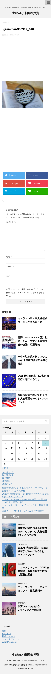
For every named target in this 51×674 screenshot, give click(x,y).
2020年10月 (8, 475)
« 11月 (5, 468)
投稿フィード (8, 636)
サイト (9, 276)
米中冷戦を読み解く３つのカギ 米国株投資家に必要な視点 (33, 360)
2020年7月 (7, 484)
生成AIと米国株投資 (25, 13)
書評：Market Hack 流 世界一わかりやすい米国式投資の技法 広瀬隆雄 (32, 341)
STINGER (29, 669)
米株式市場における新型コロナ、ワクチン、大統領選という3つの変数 (32, 532)
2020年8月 (7, 481)
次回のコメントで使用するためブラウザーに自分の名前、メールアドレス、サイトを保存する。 (25, 292)
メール (10, 266)
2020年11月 (8, 472)
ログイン (6, 633)
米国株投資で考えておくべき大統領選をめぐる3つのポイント (33, 398)
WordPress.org (9, 642)
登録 (4, 631)
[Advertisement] (25, 58)
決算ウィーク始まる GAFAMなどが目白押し (24, 511)
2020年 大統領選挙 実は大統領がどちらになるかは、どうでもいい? (33, 551)
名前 (9, 257)
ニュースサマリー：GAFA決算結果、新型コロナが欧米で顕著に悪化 (33, 571)
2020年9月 (7, 478)
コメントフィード (10, 639)
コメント (11, 222)
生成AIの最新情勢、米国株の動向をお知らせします (25, 660)
